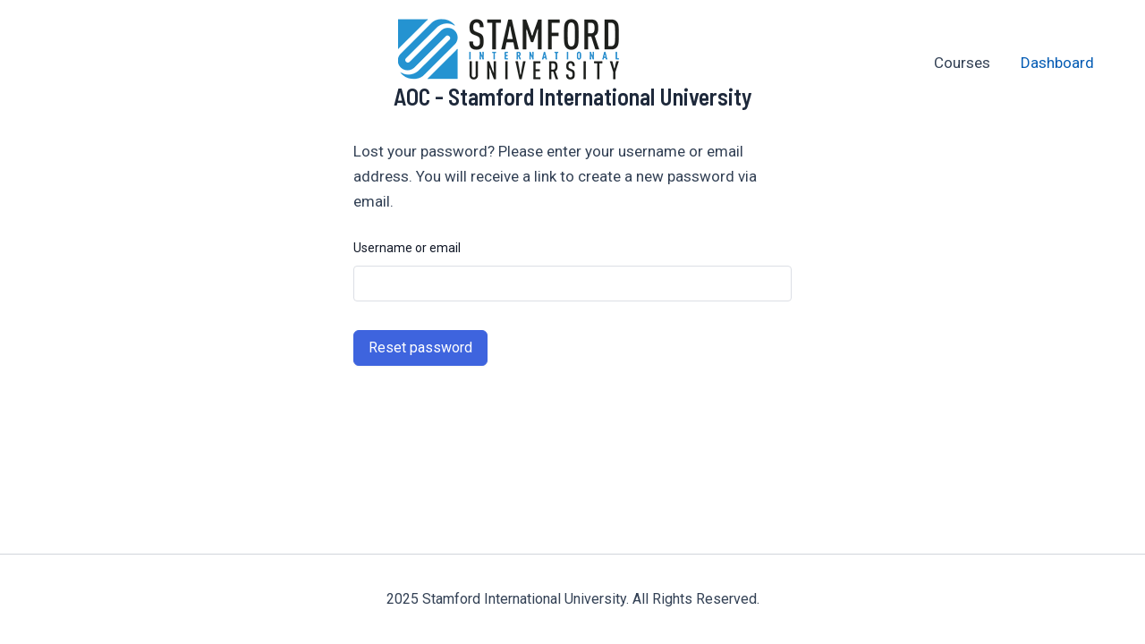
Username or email (407, 248)
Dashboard (1057, 63)
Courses (962, 63)
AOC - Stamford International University (573, 96)
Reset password (420, 347)
